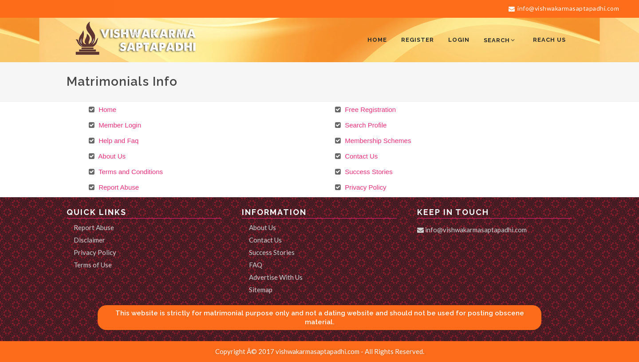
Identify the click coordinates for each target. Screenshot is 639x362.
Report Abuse (118, 187)
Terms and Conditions (130, 171)
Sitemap (260, 290)
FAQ (255, 265)
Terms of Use (93, 265)
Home (106, 109)
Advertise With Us (276, 277)
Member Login (119, 125)
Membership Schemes (377, 140)
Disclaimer (89, 240)
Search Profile (365, 125)
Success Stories (368, 171)
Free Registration (369, 109)
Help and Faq (117, 140)
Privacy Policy (365, 187)
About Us (111, 156)
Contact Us (360, 156)
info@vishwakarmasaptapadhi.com (564, 8)
